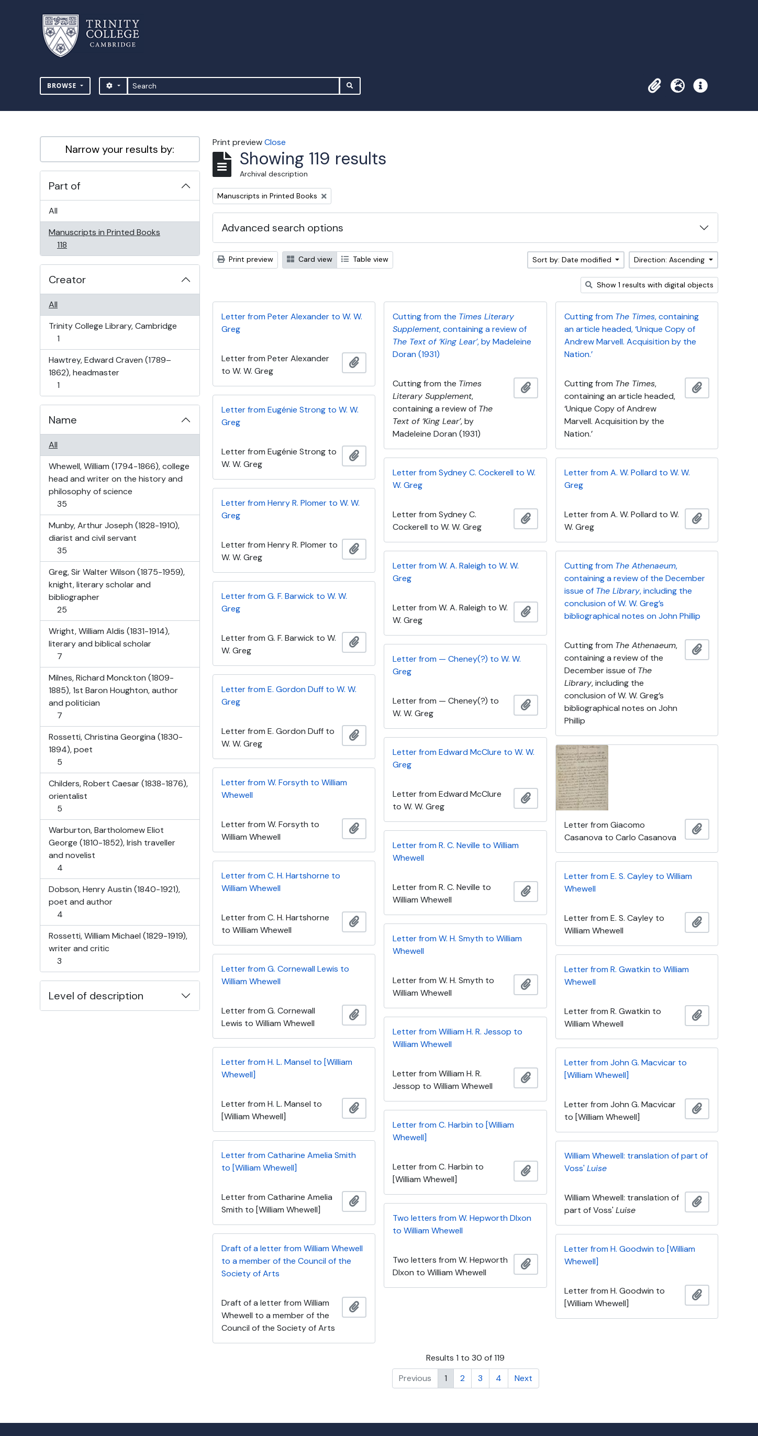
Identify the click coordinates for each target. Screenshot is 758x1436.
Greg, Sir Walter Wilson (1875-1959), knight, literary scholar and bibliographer (116, 590)
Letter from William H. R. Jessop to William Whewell (457, 1038)
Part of (65, 186)
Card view (309, 259)
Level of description (96, 996)
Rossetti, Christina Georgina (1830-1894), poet (115, 749)
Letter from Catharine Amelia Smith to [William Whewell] (288, 1161)
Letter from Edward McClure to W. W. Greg (463, 758)
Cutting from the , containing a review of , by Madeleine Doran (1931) (462, 335)
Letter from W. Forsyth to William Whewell (284, 788)
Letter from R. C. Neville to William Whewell (456, 851)
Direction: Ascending (670, 259)
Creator (67, 279)
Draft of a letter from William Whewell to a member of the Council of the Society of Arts (292, 1261)
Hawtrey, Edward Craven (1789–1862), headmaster (109, 372)
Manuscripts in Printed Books (104, 238)
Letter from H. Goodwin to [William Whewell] (629, 1255)
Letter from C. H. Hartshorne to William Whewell (280, 882)
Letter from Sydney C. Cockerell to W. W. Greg (464, 479)
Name (63, 420)
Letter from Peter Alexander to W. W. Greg (291, 323)
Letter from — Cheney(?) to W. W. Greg (457, 665)
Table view (364, 259)
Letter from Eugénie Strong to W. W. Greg (290, 416)
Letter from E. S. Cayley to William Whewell (628, 882)
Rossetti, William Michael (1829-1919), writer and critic (117, 948)
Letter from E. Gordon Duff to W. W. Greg (288, 695)
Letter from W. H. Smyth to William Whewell (457, 944)
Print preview (245, 259)
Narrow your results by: (119, 149)
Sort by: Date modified (573, 259)
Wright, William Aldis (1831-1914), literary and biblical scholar (109, 644)
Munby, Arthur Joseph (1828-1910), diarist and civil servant (114, 538)
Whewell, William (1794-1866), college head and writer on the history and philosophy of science (119, 485)
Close (275, 142)
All (53, 210)
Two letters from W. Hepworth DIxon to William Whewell (462, 1224)
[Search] (233, 86)
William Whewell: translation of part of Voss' (636, 1162)
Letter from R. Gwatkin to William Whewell (626, 975)
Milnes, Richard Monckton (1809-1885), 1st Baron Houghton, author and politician (113, 696)
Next (523, 1378)
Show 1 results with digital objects (649, 285)
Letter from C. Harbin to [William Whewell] (453, 1131)
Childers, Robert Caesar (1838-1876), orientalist (118, 796)
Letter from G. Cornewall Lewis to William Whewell (285, 975)
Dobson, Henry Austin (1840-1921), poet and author (114, 902)
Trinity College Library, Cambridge (112, 332)
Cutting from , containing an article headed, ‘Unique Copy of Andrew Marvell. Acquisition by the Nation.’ (631, 335)
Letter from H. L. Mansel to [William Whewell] (286, 1068)
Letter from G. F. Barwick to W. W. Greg (284, 602)
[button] (654, 85)
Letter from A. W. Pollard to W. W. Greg (627, 479)
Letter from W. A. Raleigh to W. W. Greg (456, 572)
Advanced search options (282, 228)
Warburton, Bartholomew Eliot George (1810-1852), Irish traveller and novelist (111, 848)
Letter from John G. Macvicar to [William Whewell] (625, 1069)
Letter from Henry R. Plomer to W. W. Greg (290, 509)
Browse (63, 85)
